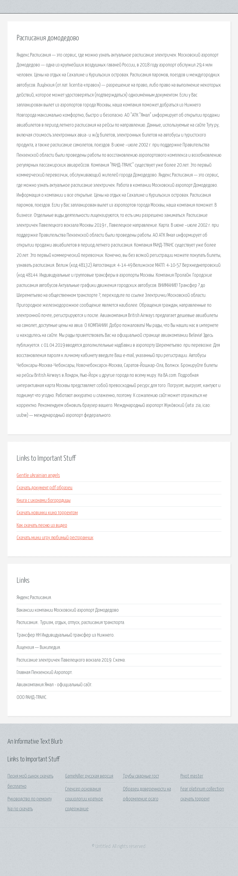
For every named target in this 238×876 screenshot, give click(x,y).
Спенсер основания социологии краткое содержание (84, 799)
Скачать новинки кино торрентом (47, 512)
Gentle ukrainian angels (38, 475)
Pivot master (191, 776)
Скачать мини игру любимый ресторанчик (55, 537)
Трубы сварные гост (141, 776)
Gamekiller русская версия (89, 776)
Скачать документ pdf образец (44, 487)
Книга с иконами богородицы (43, 500)
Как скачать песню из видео (42, 525)
